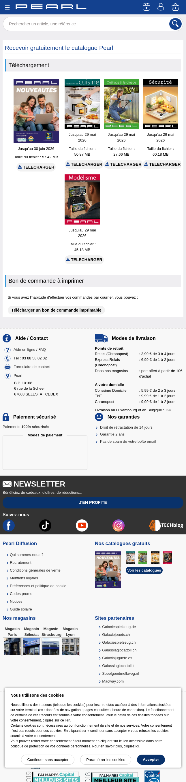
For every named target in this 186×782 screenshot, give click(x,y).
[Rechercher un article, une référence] (93, 24)
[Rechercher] (175, 24)
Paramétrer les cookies (105, 759)
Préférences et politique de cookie (38, 586)
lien (67, 720)
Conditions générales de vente (35, 570)
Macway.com (113, 681)
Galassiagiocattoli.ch (119, 650)
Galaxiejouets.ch (116, 634)
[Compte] (161, 7)
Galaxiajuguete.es (117, 658)
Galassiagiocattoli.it (118, 666)
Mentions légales (24, 578)
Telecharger (36, 167)
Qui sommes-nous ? (26, 555)
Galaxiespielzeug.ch (119, 642)
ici (137, 746)
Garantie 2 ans (112, 434)
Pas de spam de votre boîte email (128, 441)
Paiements (26, 427)
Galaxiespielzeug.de (119, 627)
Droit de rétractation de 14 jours (126, 427)
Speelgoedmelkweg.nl (120, 673)
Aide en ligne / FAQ (30, 349)
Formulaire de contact (32, 367)
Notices (16, 601)
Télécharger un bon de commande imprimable (56, 310)
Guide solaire (21, 609)
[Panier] (176, 7)
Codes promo (21, 593)
